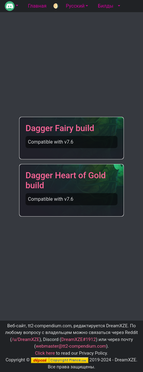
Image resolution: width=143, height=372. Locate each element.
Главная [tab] (37, 6)
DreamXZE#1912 (78, 339)
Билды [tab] (105, 6)
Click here (45, 353)
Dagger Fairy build (60, 128)
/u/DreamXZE (25, 339)
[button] (11, 6)
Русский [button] (75, 6)
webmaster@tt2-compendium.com (71, 346)
